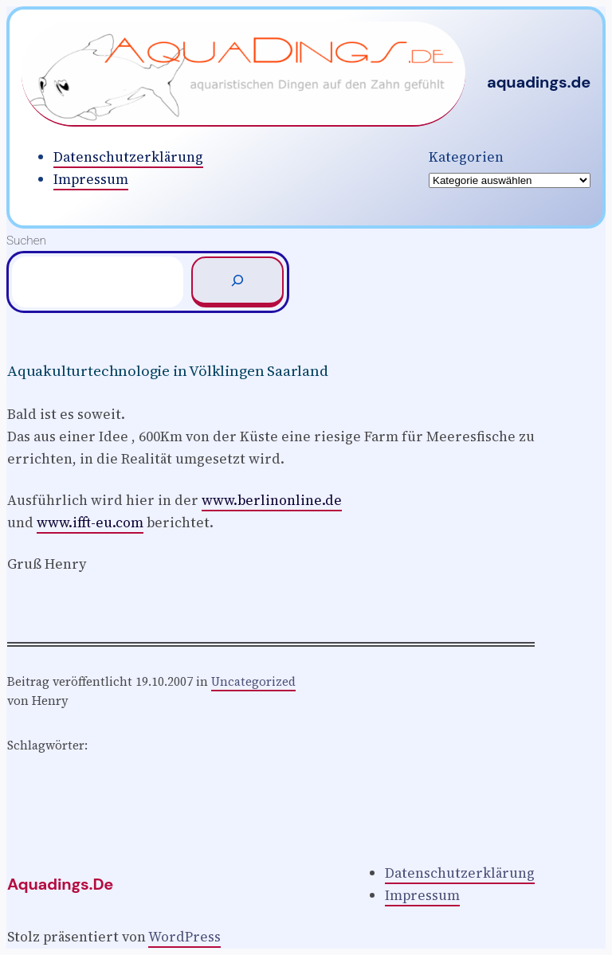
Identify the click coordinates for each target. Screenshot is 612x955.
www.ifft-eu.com (90, 522)
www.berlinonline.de (272, 500)
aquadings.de (538, 82)
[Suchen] (237, 281)
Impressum (90, 179)
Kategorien (466, 156)
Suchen (26, 240)
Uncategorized (253, 681)
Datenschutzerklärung (128, 156)
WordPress (184, 936)
